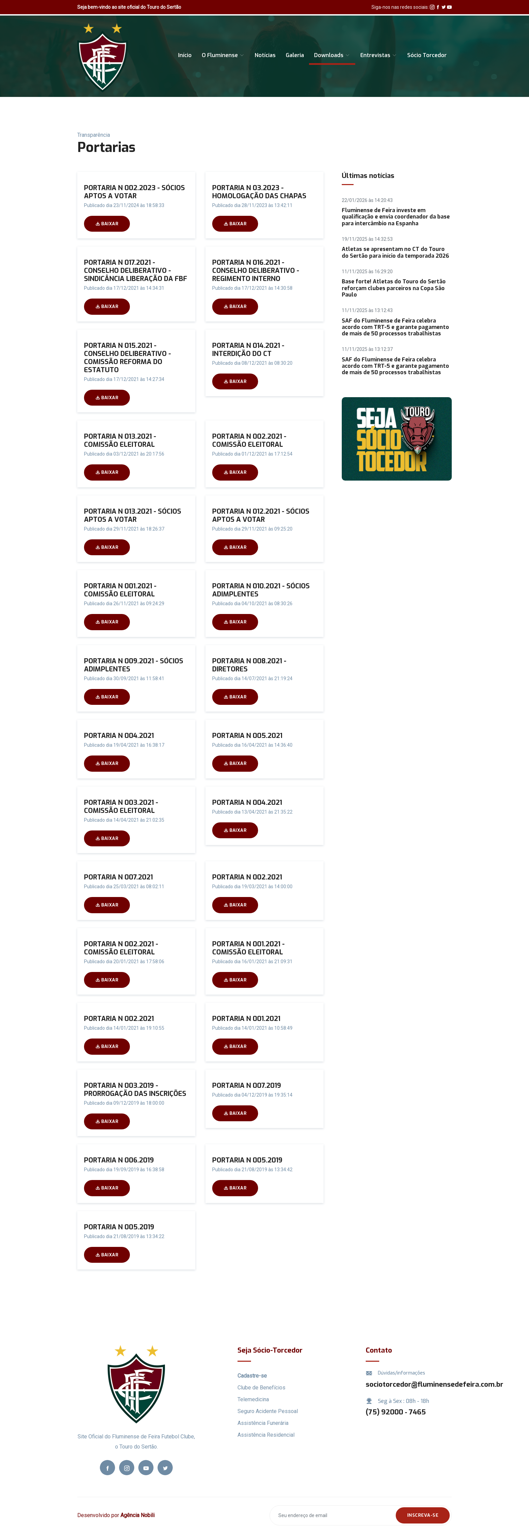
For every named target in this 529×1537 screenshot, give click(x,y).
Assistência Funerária (263, 1423)
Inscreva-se (423, 1515)
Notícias (265, 55)
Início (185, 55)
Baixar (106, 224)
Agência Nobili (137, 1515)
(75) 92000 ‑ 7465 (396, 1412)
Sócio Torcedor (427, 55)
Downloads (332, 55)
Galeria (295, 55)
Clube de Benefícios (261, 1387)
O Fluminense (223, 55)
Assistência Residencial (266, 1435)
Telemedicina (253, 1399)
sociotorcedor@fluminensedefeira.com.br (434, 1384)
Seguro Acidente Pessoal (268, 1411)
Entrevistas (378, 55)
